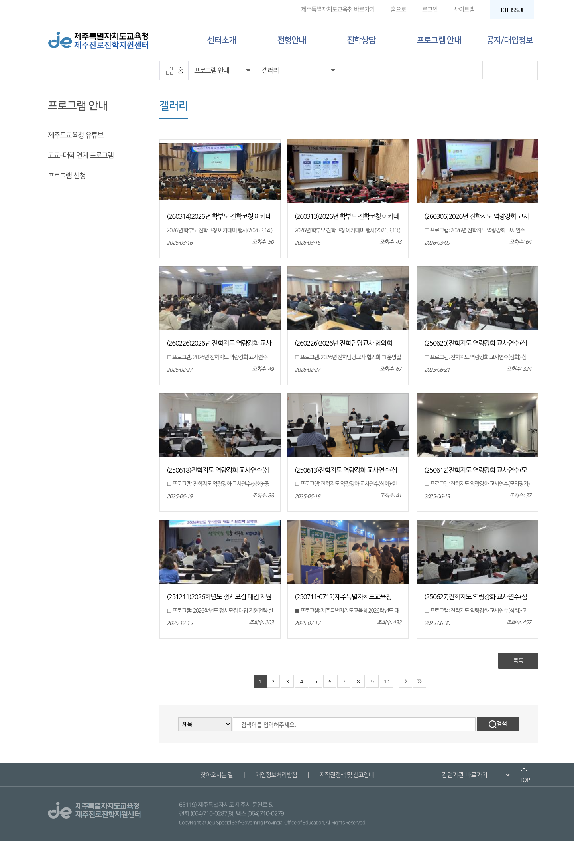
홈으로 (398, 9)
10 (386, 681)
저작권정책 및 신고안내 (346, 775)
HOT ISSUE (514, 10)
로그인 (430, 9)
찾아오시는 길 (216, 775)
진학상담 (361, 40)
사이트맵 (464, 9)
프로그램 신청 (66, 176)
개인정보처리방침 (276, 775)
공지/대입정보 (509, 40)
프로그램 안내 (439, 40)
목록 (518, 660)
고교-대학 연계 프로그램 (81, 156)
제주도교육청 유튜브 (75, 135)
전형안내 (291, 40)
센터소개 (221, 40)
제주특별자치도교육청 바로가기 (338, 9)
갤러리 (57, 196)
